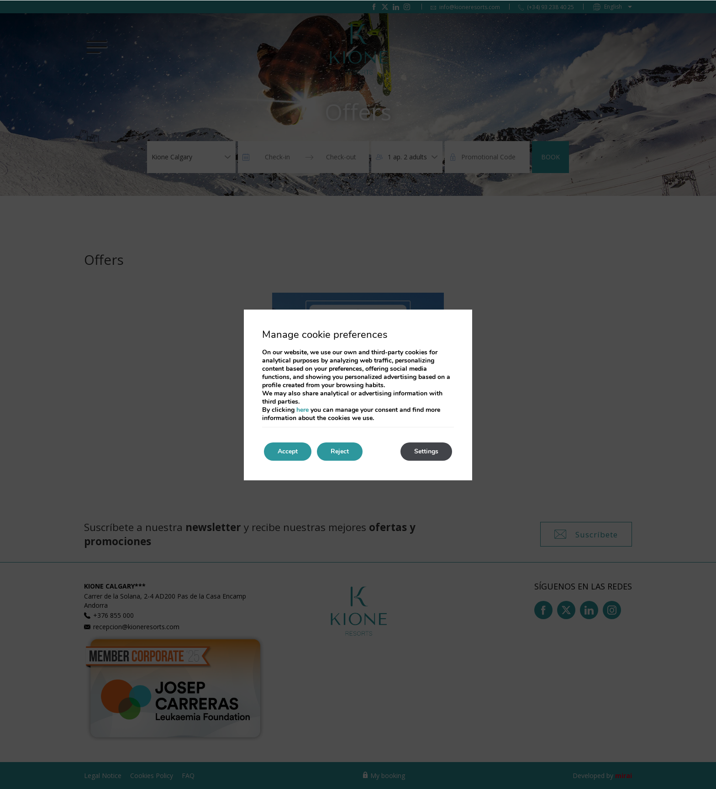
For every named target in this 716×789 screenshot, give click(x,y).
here (302, 409)
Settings (426, 451)
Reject (340, 451)
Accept (288, 451)
